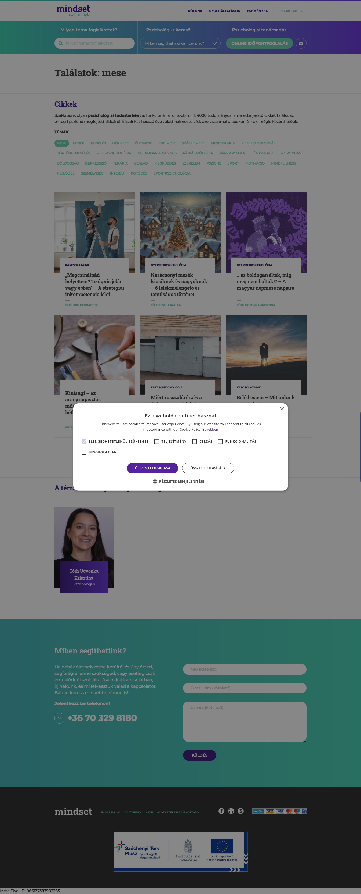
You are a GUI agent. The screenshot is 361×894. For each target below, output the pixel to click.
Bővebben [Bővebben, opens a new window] (210, 429)
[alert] (180, 447)
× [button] (282, 409)
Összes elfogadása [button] (152, 468)
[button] (180, 481)
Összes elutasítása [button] (208, 468)
